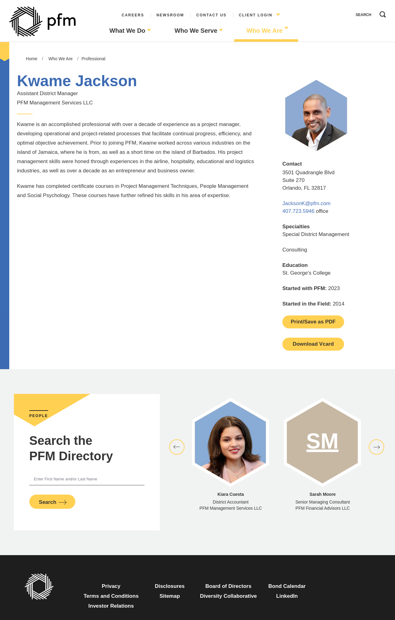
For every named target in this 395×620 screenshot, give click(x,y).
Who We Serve (196, 30)
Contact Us (211, 15)
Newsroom (170, 15)
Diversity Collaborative (228, 596)
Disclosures (170, 586)
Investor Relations (111, 606)
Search (381, 13)
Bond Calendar (287, 586)
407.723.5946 (298, 211)
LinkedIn (287, 596)
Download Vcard (313, 344)
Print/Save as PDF (313, 322)
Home (31, 58)
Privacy (111, 586)
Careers (133, 15)
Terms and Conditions (111, 596)
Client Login (255, 15)
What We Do (127, 30)
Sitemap (170, 596)
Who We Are (265, 30)
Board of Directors (228, 586)
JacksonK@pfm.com (306, 203)
